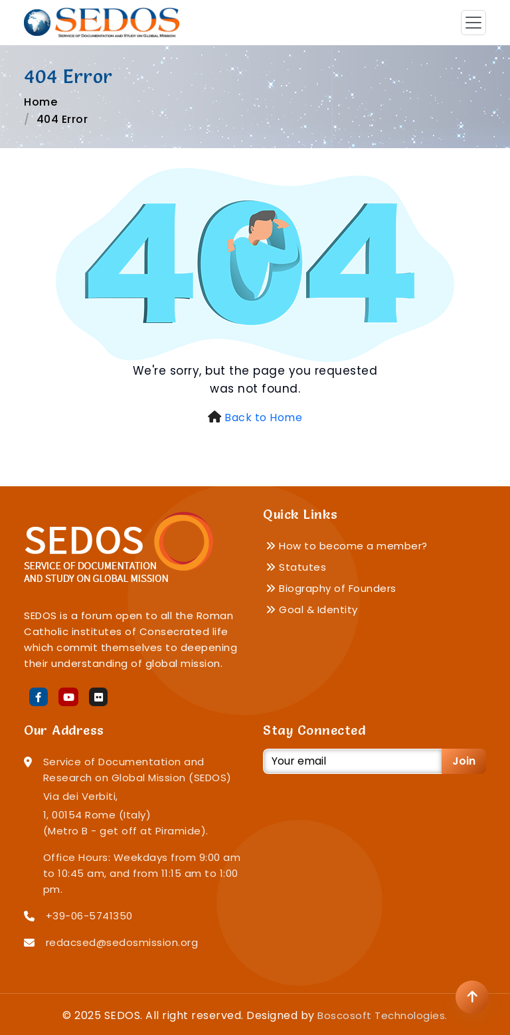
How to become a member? (347, 546)
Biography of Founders (331, 588)
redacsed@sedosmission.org (122, 942)
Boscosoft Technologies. (382, 1015)
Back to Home (263, 417)
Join (463, 761)
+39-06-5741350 (89, 916)
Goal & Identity (312, 609)
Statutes (296, 567)
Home (40, 102)
